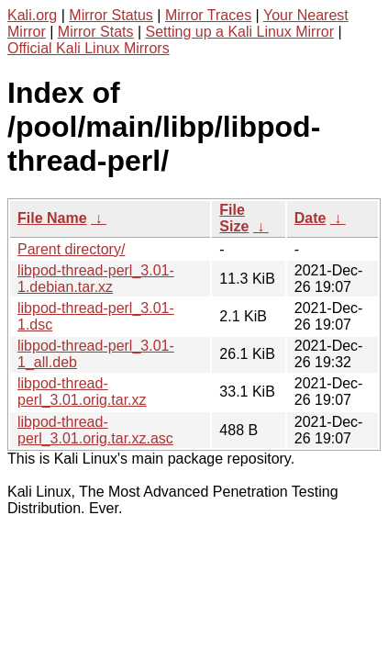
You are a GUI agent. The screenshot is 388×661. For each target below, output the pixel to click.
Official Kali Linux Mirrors (88, 48)
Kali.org (32, 15)
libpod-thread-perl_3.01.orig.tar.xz (82, 391)
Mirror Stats (96, 31)
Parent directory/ (71, 249)
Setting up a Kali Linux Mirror (240, 31)
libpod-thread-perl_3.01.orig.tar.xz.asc (95, 430)
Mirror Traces (208, 15)
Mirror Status (111, 15)
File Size (234, 218)
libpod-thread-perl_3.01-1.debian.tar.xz (95, 279)
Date (310, 218)
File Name (52, 218)
